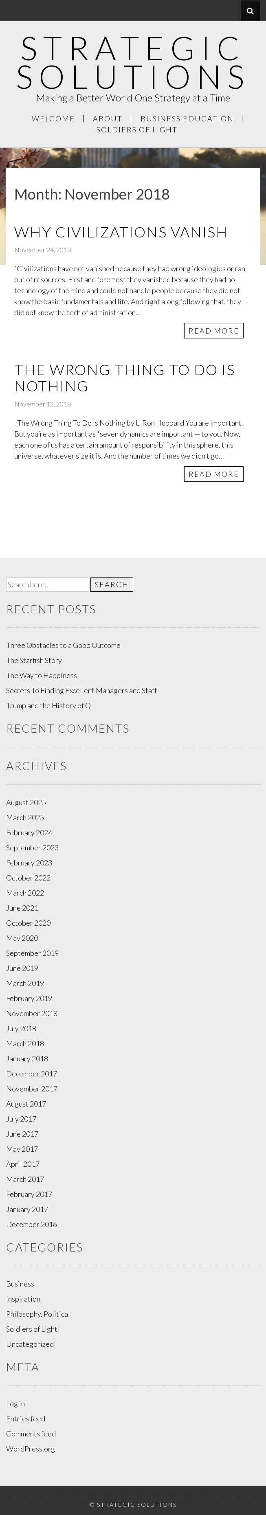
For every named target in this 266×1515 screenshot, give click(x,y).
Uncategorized (30, 1343)
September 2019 (32, 953)
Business (20, 1283)
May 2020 (22, 937)
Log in (15, 1403)
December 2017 (31, 1073)
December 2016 (31, 1224)
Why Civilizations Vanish (121, 232)
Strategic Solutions (133, 62)
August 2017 (26, 1103)
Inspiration (23, 1298)
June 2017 (22, 1133)
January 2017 (27, 1209)
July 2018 (21, 1028)
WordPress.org (30, 1448)
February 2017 (29, 1194)
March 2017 (25, 1179)
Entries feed (25, 1418)
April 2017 (23, 1163)
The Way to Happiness (41, 675)
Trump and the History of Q (48, 705)
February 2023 (29, 862)
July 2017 (21, 1118)
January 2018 (27, 1058)
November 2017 (31, 1088)
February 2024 (29, 832)
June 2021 (22, 907)
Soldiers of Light (137, 129)
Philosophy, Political (38, 1313)
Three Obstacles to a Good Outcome (63, 645)
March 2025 (25, 817)
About (108, 118)
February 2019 (29, 998)
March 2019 (25, 983)
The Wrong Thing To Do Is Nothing (124, 377)
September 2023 (32, 847)
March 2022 (25, 892)
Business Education (187, 118)
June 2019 (22, 968)
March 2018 (25, 1043)
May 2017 (22, 1148)
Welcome (53, 118)
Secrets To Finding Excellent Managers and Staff (81, 690)
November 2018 (31, 1013)
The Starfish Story (34, 660)
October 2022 (28, 877)
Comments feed (31, 1433)
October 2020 (28, 922)
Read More (214, 330)
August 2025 (26, 802)
